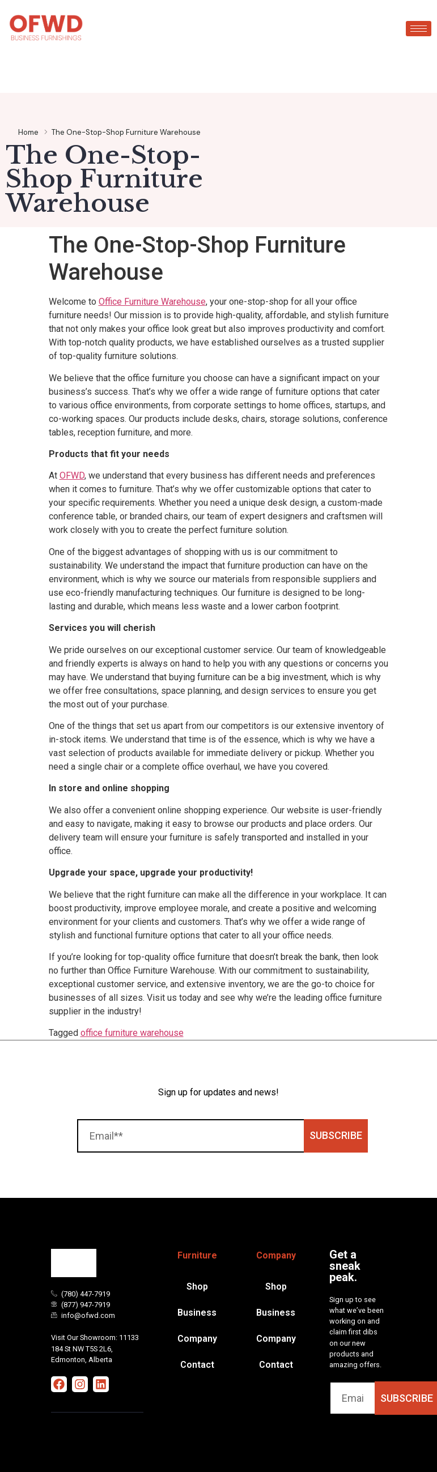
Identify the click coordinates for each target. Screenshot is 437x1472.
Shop (197, 1286)
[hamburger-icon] (418, 28)
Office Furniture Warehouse (152, 301)
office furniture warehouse (132, 1032)
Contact (197, 1364)
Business (197, 1312)
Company (197, 1338)
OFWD (72, 475)
